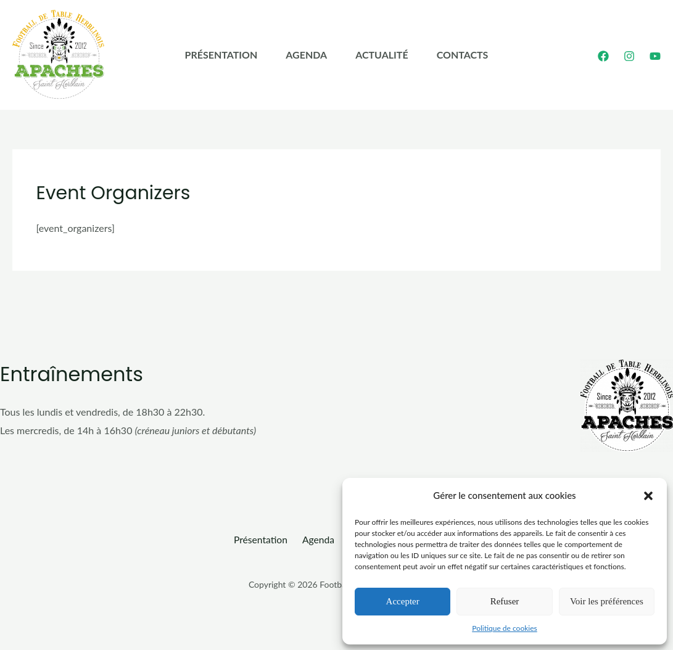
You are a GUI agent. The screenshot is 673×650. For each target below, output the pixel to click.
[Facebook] (603, 56)
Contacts (479, 54)
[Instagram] (629, 56)
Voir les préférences (606, 601)
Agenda (300, 54)
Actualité (387, 54)
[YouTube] (655, 56)
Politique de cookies (504, 627)
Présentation (204, 54)
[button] (648, 495)
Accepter (402, 601)
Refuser (504, 601)
